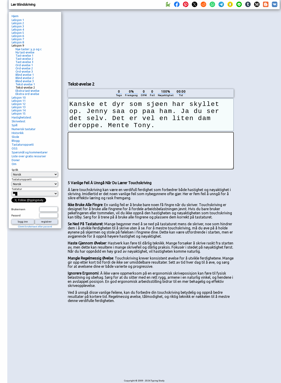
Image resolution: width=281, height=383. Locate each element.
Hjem (15, 16)
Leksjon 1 (18, 19)
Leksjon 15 (19, 113)
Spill (14, 125)
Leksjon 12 (19, 103)
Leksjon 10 (19, 97)
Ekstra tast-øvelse (27, 90)
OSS (15, 148)
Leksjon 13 (19, 107)
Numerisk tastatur (24, 129)
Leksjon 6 (18, 35)
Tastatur (17, 189)
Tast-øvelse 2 (24, 58)
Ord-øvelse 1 (24, 65)
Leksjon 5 (18, 32)
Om (14, 163)
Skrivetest (18, 121)
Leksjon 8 (18, 42)
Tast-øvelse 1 (24, 55)
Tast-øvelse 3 (24, 61)
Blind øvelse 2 (25, 77)
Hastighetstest (21, 117)
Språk (15, 169)
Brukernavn (18, 209)
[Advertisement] (121, 45)
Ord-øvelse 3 (24, 71)
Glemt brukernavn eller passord (35, 226)
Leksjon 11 (19, 100)
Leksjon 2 (18, 23)
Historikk (18, 132)
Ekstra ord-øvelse (27, 93)
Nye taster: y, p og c (29, 49)
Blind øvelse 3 (25, 81)
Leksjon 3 (18, 26)
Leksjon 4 (18, 29)
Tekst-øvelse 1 (25, 84)
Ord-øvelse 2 (24, 68)
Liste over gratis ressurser (29, 156)
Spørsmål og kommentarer (30, 152)
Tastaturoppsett (23, 144)
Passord (16, 215)
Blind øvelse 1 (25, 74)
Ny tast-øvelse (25, 52)
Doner (16, 160)
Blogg (16, 140)
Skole (15, 136)
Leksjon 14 (19, 110)
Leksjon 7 (18, 39)
